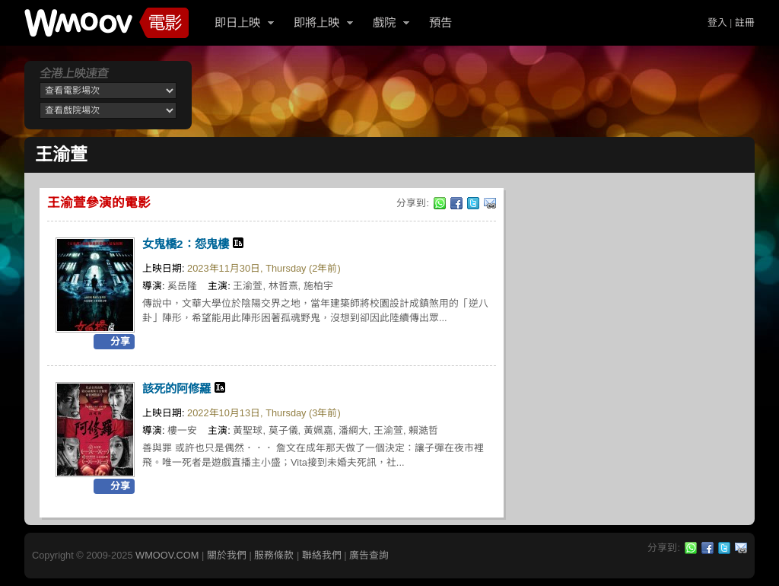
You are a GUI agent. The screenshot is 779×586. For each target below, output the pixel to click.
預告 (440, 22)
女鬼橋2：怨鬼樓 (185, 243)
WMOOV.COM (167, 555)
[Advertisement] (476, 95)
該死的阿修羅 (176, 388)
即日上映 (237, 22)
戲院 (384, 22)
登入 (717, 22)
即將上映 (316, 22)
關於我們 (226, 555)
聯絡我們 (322, 555)
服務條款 (274, 555)
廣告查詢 (369, 555)
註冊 (745, 22)
